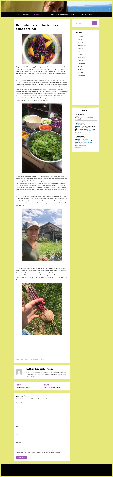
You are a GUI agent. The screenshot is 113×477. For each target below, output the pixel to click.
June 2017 (80, 90)
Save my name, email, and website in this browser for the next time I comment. (38, 452)
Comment (19, 403)
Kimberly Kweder (28, 22)
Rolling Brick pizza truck (49, 89)
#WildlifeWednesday (80, 141)
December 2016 (82, 96)
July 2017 (80, 87)
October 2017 (81, 84)
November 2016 (82, 99)
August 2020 (81, 48)
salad (42, 359)
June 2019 (80, 69)
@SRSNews (89, 142)
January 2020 (81, 60)
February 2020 (81, 57)
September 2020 (82, 45)
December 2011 (82, 102)
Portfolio (74, 14)
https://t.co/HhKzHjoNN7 (88, 131)
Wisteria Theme (51, 471)
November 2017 (82, 81)
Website (18, 442)
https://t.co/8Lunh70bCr (81, 145)
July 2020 (80, 51)
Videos (84, 14)
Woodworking (63, 14)
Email (18, 434)
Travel (53, 14)
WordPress (62, 471)
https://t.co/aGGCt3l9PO (87, 117)
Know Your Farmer (23, 14)
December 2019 (82, 63)
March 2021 (80, 42)
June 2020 (80, 54)
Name (18, 426)
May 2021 (80, 39)
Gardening (36, 14)
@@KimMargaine (80, 116)
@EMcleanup (80, 126)
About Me (92, 14)
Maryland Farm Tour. (32, 71)
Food (45, 14)
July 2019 (80, 66)
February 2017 (81, 93)
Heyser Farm (37, 359)
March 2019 (80, 72)
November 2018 (82, 75)
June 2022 (80, 36)
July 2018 (80, 78)
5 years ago (78, 119)
